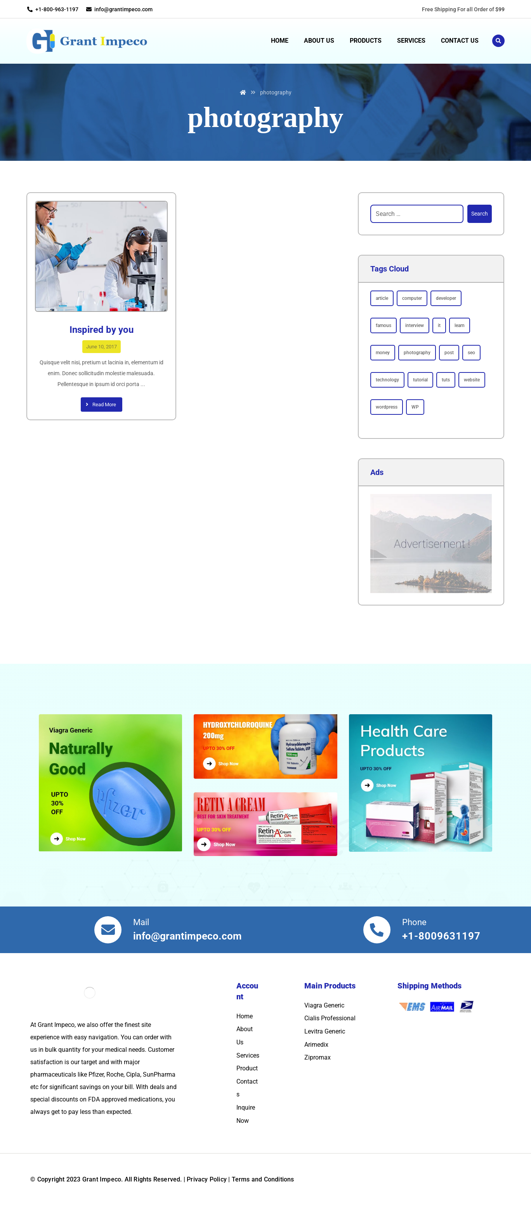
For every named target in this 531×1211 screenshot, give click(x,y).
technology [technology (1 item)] (387, 380)
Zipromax (317, 1057)
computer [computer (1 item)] (412, 298)
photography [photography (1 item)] (417, 352)
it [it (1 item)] (439, 325)
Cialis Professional (330, 1018)
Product (247, 1068)
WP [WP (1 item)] (415, 407)
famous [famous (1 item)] (383, 325)
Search (479, 214)
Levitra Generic (324, 1031)
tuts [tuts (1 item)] (446, 380)
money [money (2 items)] (383, 352)
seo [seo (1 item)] (471, 352)
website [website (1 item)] (472, 380)
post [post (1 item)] (449, 352)
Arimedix (316, 1044)
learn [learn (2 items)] (460, 325)
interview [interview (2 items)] (414, 325)
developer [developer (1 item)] (446, 298)
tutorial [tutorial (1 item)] (420, 380)
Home (244, 1016)
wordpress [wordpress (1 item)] (386, 407)
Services (247, 1055)
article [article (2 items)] (382, 298)
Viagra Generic (324, 1005)
